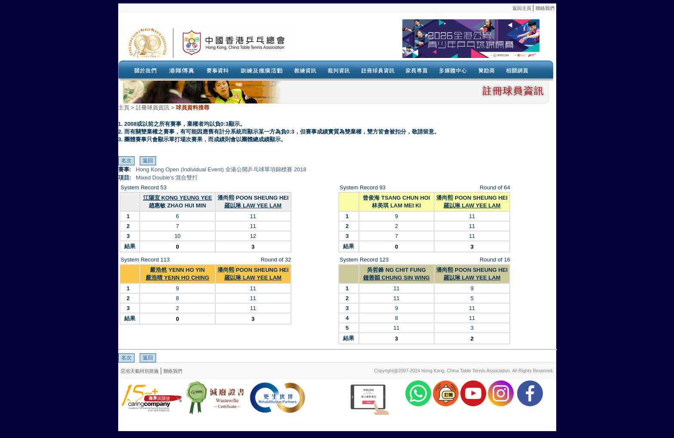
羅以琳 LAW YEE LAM (253, 205)
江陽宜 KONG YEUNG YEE (177, 198)
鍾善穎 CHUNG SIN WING (396, 277)
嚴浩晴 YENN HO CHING (177, 277)
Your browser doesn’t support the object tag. (416, 42)
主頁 (123, 107)
